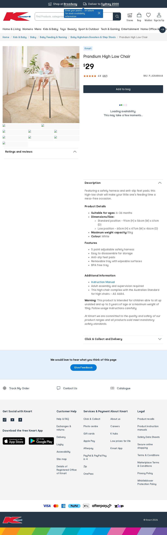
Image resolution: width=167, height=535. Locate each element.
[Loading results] (123, 105)
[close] (99, 13)
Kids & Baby (50, 29)
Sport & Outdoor (88, 29)
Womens (27, 29)
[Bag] (139, 16)
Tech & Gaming (110, 29)
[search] (117, 16)
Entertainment (130, 29)
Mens (38, 29)
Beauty (72, 29)
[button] (83, 29)
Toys (63, 29)
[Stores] (130, 16)
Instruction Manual (103, 281)
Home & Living (12, 29)
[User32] (158, 16)
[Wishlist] (148, 16)
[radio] (41, 84)
